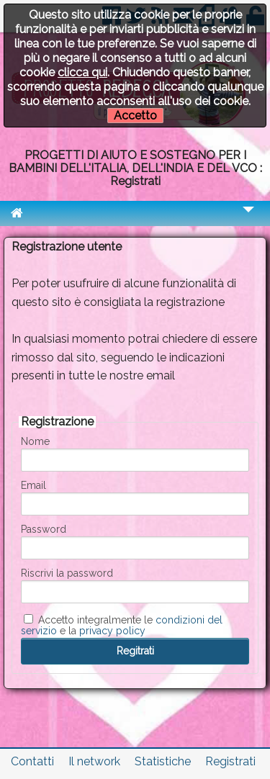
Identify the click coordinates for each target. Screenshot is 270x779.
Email (33, 485)
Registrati (230, 761)
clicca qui (82, 72)
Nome (35, 441)
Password (43, 529)
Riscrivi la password (67, 573)
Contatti (32, 761)
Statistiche (163, 761)
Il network (94, 761)
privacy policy (112, 630)
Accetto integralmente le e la (121, 625)
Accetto (135, 115)
